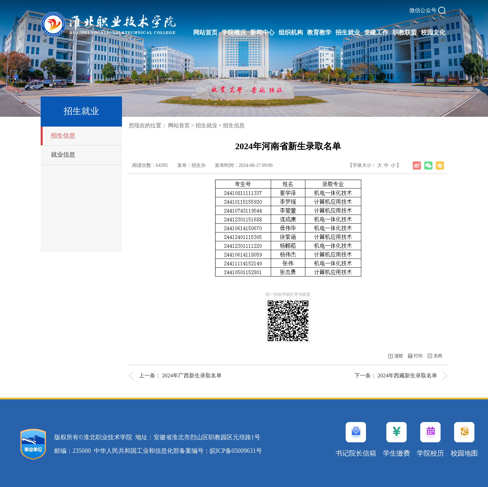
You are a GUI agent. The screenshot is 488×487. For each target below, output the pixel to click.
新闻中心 (262, 32)
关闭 (437, 355)
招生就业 (348, 32)
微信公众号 (422, 10)
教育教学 (319, 32)
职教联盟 (404, 32)
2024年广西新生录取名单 (192, 375)
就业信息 (63, 154)
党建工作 (376, 32)
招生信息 (63, 135)
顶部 (398, 355)
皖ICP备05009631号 (236, 450)
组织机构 (291, 32)
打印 (418, 355)
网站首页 (205, 32)
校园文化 (433, 32)
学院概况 (234, 32)
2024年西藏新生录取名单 (407, 375)
